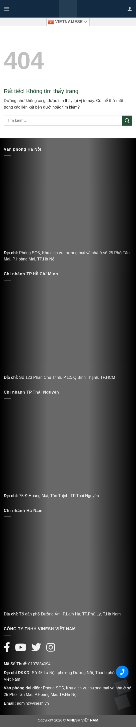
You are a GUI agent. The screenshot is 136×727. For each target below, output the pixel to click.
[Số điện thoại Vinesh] (122, 672)
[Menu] (7, 9)
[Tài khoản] (129, 8)
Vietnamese (65, 22)
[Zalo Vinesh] (122, 687)
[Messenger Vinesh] (122, 702)
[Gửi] (127, 120)
